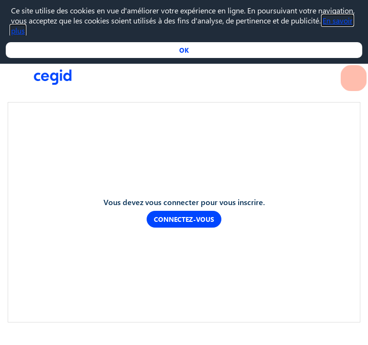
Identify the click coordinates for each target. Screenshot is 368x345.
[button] (14, 14)
